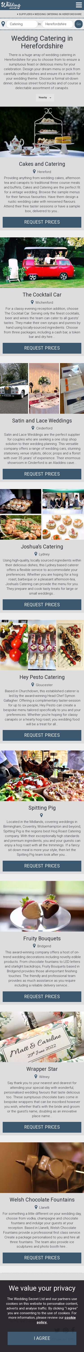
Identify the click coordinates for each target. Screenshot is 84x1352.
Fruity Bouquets (42, 938)
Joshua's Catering (42, 546)
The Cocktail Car (42, 295)
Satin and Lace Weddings (42, 421)
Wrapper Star (42, 1069)
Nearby (43, 97)
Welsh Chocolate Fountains (42, 1200)
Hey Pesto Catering (42, 677)
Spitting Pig (42, 808)
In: (39, 24)
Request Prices (42, 222)
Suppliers (25, 14)
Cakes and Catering (42, 164)
